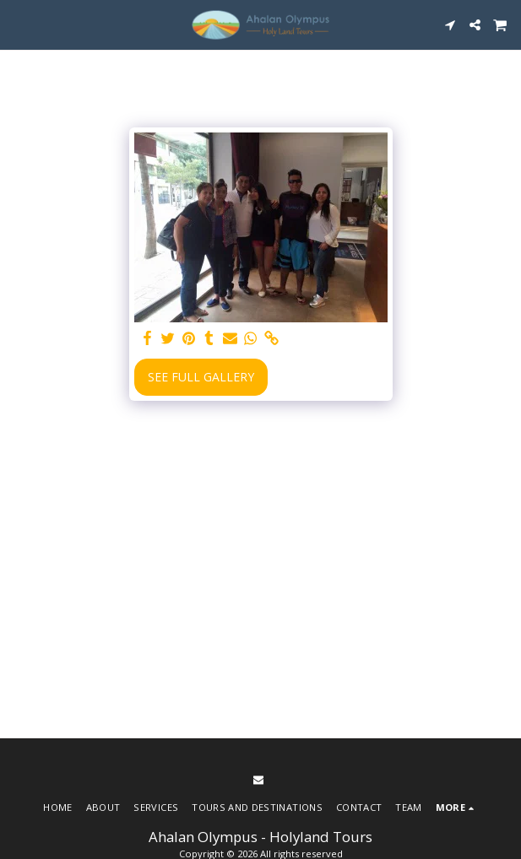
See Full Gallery (201, 377)
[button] (18, 24)
